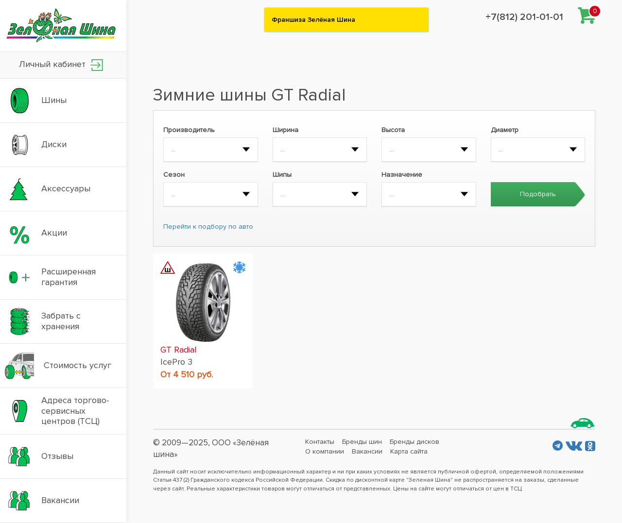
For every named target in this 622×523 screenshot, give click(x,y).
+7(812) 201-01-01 (524, 17)
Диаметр (504, 130)
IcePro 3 (176, 361)
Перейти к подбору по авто (208, 226)
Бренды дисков (414, 442)
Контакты (319, 442)
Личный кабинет (61, 65)
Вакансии (367, 451)
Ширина (285, 130)
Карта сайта (409, 451)
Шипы (282, 174)
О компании (324, 451)
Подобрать (538, 194)
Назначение (401, 174)
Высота (393, 130)
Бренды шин (362, 442)
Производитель (189, 130)
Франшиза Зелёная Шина (313, 20)
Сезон (174, 174)
